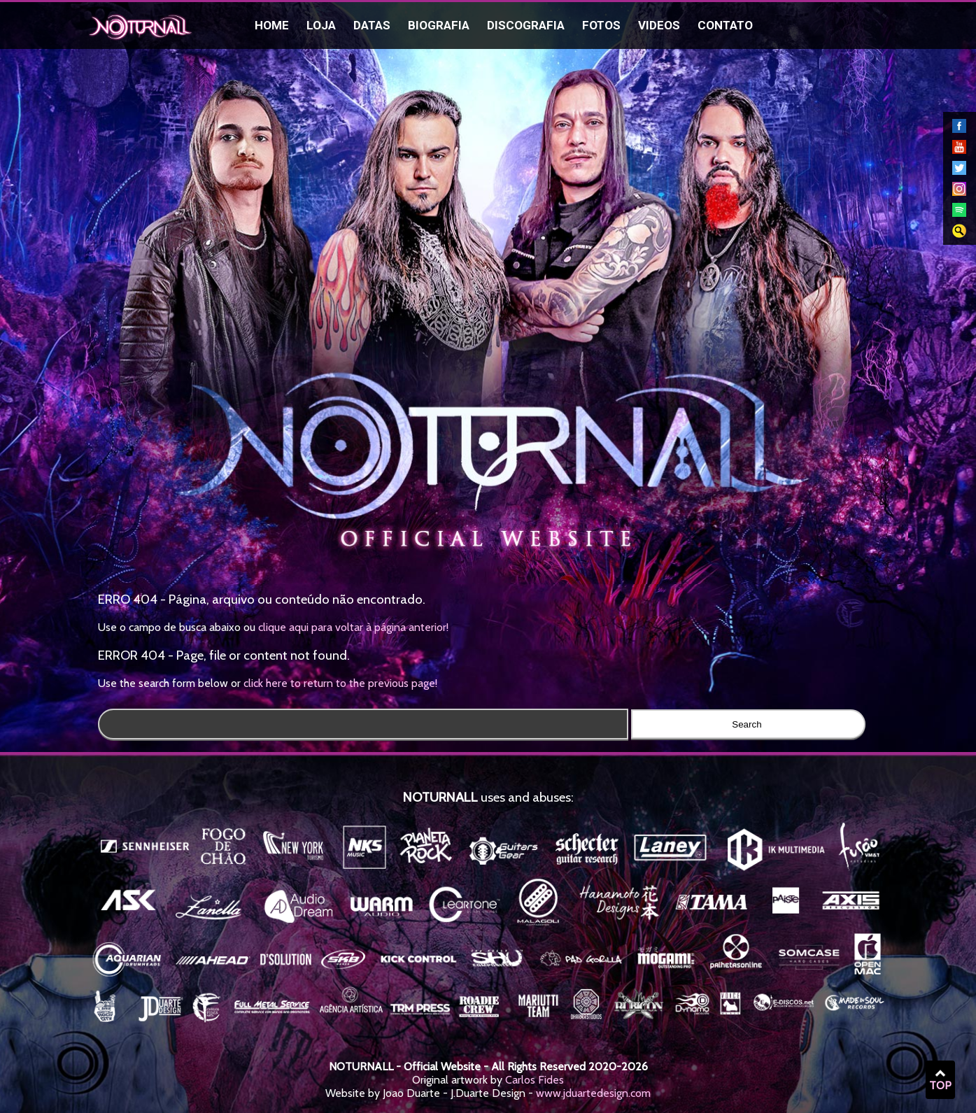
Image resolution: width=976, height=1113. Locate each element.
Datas (371, 25)
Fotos (601, 25)
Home (272, 25)
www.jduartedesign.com (593, 1093)
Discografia (526, 25)
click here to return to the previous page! (340, 683)
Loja (321, 25)
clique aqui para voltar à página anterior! (353, 627)
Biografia (438, 25)
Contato (725, 25)
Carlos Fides (534, 1079)
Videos (659, 25)
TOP (940, 1080)
